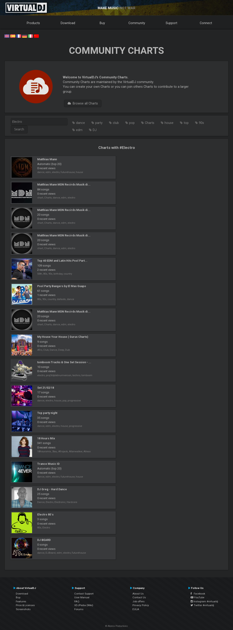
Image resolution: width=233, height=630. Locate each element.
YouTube (197, 597)
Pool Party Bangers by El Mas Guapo (61, 286)
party (99, 123)
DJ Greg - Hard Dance (52, 489)
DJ (95, 130)
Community (136, 23)
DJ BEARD (44, 540)
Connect (206, 23)
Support (171, 23)
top (186, 123)
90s (201, 123)
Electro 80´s (45, 514)
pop (132, 123)
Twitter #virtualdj (202, 605)
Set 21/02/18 (45, 387)
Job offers (138, 601)
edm (79, 130)
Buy (102, 23)
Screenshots (23, 609)
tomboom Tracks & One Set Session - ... (64, 362)
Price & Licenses (25, 605)
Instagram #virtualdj (204, 601)
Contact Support (84, 593)
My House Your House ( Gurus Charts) (62, 336)
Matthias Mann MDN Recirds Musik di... (64, 184)
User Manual (81, 597)
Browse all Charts (83, 103)
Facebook (198, 593)
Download (68, 23)
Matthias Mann (47, 159)
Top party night (47, 413)
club (116, 123)
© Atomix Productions (116, 626)
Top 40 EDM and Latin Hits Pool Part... (62, 260)
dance (80, 123)
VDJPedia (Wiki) (83, 605)
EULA (135, 609)
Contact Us (139, 597)
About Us (138, 593)
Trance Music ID (48, 463)
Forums (78, 609)
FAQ (76, 601)
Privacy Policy (140, 605)
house (169, 123)
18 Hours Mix (46, 438)
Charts (149, 123)
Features (21, 601)
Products (33, 23)
